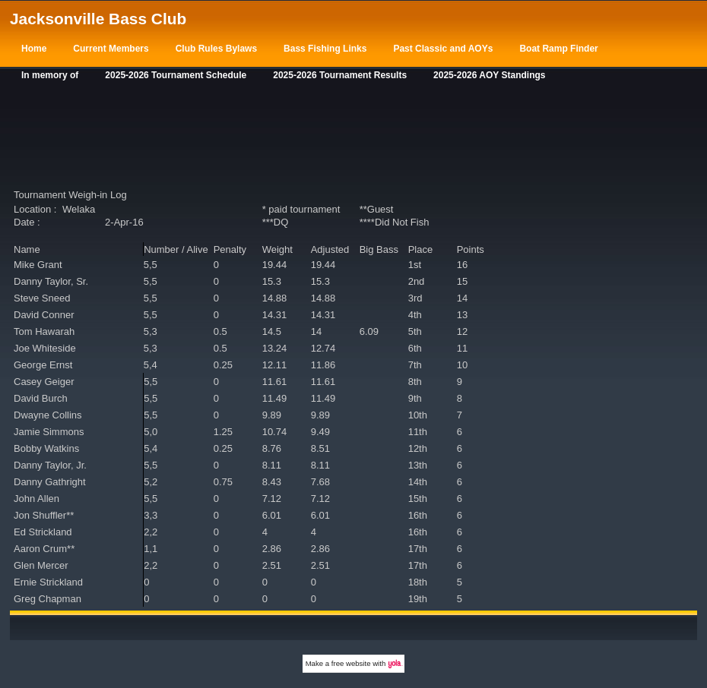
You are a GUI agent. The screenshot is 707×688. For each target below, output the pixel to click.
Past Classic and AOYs (443, 48)
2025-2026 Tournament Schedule (175, 75)
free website (351, 663)
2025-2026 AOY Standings (489, 75)
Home (33, 48)
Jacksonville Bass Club (98, 18)
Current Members (110, 48)
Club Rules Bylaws (216, 48)
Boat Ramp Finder (558, 48)
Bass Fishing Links (325, 48)
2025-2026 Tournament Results (340, 75)
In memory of (49, 75)
